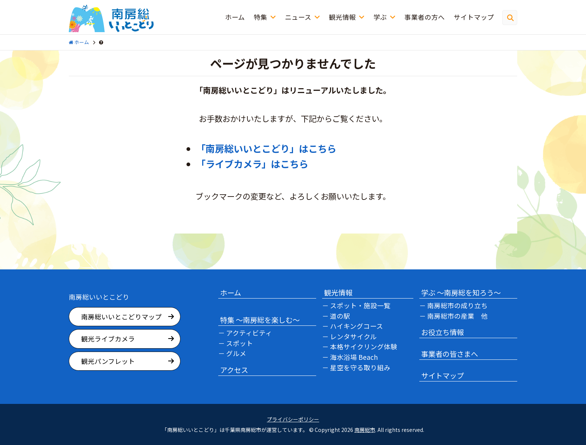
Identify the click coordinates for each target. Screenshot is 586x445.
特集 (260, 17)
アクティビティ (249, 332)
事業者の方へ (424, 17)
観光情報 (342, 17)
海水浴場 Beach (354, 357)
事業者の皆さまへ (449, 354)
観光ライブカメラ (108, 338)
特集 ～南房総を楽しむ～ (260, 320)
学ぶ (380, 17)
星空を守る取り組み (360, 367)
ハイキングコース (356, 326)
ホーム (235, 17)
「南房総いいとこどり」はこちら (266, 148)
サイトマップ (474, 17)
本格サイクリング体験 (363, 346)
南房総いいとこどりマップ (121, 316)
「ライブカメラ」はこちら (252, 163)
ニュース (298, 17)
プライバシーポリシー (293, 419)
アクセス (234, 370)
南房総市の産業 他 (457, 316)
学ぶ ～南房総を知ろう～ (461, 292)
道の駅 (340, 316)
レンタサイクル (353, 336)
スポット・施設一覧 (360, 305)
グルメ (236, 353)
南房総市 (364, 429)
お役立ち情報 (442, 332)
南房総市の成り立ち (457, 305)
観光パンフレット (108, 361)
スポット (239, 343)
